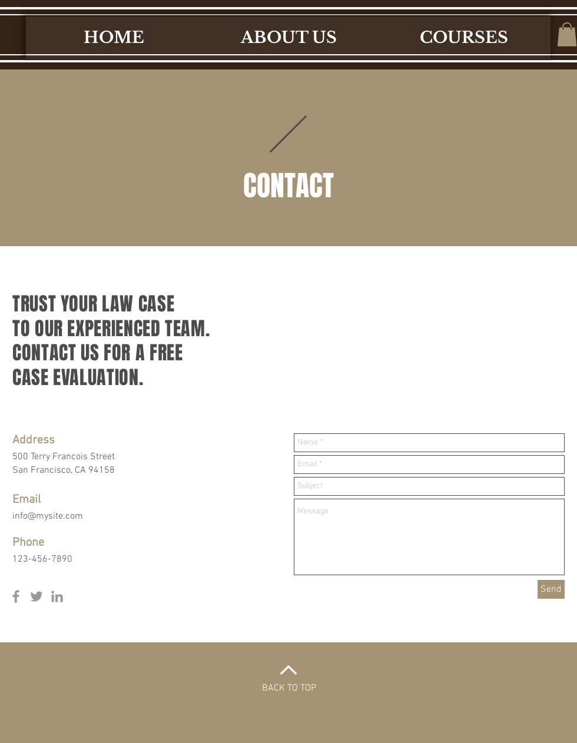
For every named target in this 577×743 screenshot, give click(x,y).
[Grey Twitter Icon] (36, 596)
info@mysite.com (47, 516)
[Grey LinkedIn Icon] (57, 596)
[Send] (551, 589)
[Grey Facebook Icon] (16, 596)
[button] (567, 34)
